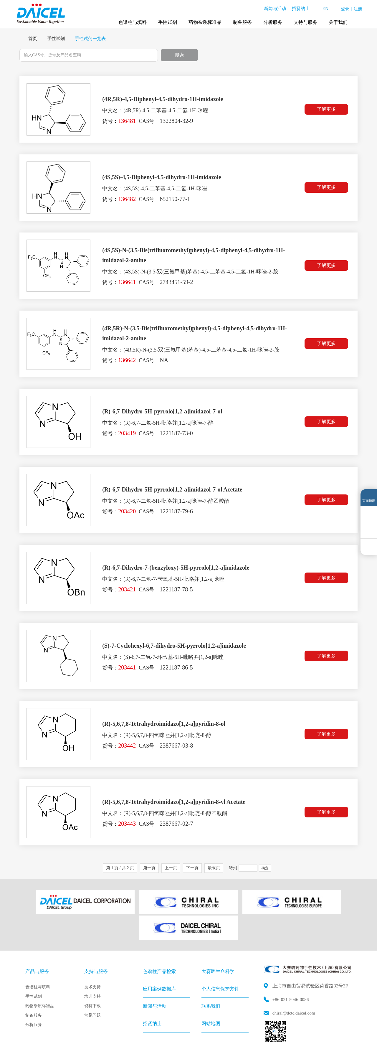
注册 (357, 7)
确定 (265, 868)
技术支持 (92, 956)
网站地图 (210, 992)
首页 (32, 38)
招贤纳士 (298, 7)
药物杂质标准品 (204, 20)
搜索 (179, 55)
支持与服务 (305, 20)
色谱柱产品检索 (159, 940)
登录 (344, 7)
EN (324, 7)
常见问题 (92, 984)
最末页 (214, 868)
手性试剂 (167, 20)
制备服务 (242, 20)
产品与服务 (37, 940)
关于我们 (338, 20)
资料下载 (92, 975)
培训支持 (92, 966)
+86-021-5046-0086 (291, 968)
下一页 (192, 868)
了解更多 (327, 109)
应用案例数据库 (159, 958)
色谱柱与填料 (132, 20)
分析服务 (272, 20)
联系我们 (210, 975)
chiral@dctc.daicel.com (294, 981)
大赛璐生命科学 (217, 940)
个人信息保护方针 (220, 958)
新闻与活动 (273, 7)
